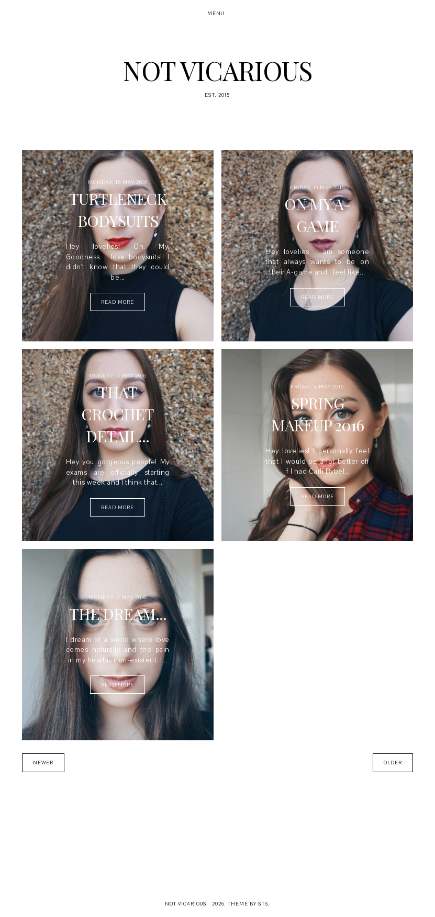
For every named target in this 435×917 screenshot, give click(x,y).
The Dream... (117, 613)
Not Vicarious (217, 70)
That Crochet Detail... (117, 414)
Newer (43, 762)
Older (393, 762)
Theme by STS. (249, 903)
